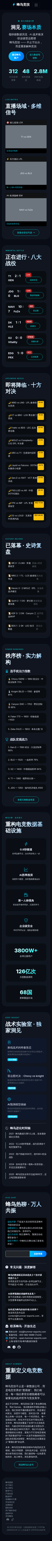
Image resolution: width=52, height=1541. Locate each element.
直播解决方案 (11, 1499)
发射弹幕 (38, 1253)
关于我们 (9, 1485)
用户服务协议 (11, 1510)
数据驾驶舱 (34, 295)
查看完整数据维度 (26, 799)
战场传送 (33, 280)
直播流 (33, 326)
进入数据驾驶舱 (35, 56)
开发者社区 (10, 1502)
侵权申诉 (9, 1513)
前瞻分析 (35, 341)
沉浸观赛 (34, 357)
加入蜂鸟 (9, 1488)
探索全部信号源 (26, 232)
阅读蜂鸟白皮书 (26, 1464)
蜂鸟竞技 (21, 4)
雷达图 (36, 310)
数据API (8, 1496)
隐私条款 (9, 1508)
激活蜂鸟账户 (16, 56)
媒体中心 (9, 1491)
